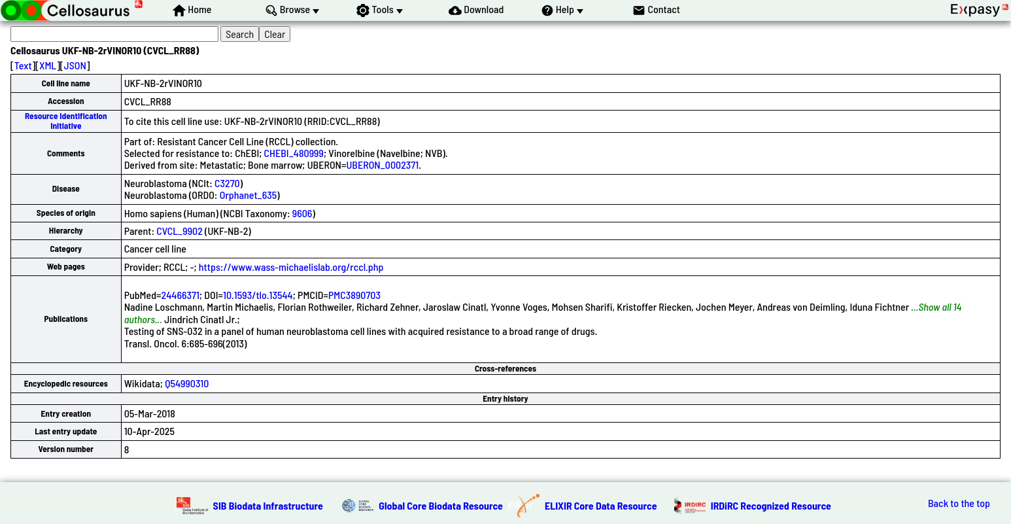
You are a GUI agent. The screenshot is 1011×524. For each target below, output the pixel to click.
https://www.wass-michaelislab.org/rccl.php (291, 266)
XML (47, 65)
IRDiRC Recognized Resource (771, 505)
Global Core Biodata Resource (441, 505)
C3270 (227, 183)
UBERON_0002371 (382, 164)
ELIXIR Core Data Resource (601, 505)
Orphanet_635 (248, 194)
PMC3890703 (354, 294)
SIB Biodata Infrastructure (268, 505)
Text (23, 65)
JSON (75, 65)
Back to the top (959, 503)
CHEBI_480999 (294, 153)
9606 (302, 213)
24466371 (180, 294)
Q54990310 (187, 383)
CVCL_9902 (179, 230)
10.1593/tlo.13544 (258, 294)
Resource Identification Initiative (66, 121)
